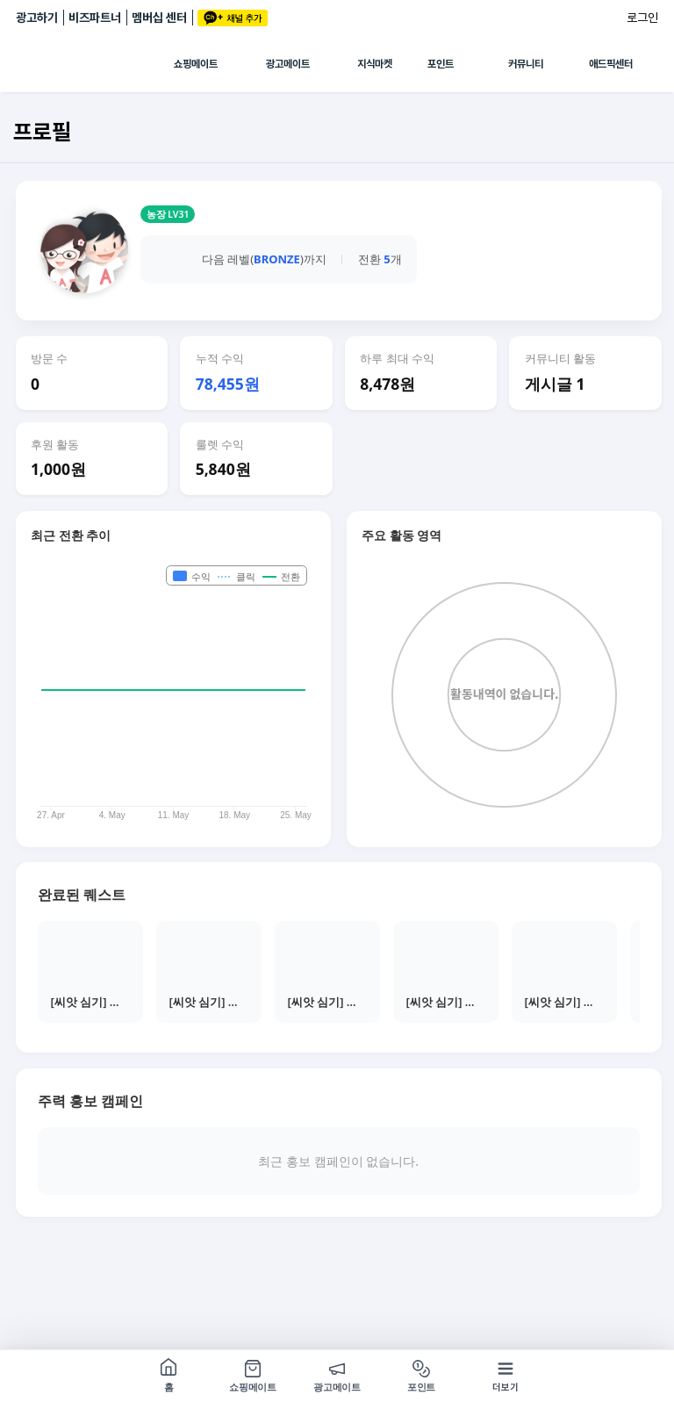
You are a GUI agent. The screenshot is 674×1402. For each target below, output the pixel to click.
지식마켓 (374, 64)
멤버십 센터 (159, 18)
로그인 (642, 17)
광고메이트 (288, 64)
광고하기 (37, 18)
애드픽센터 (611, 64)
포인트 (440, 64)
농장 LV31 (168, 214)
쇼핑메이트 (196, 64)
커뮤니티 (525, 64)
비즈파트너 (94, 18)
